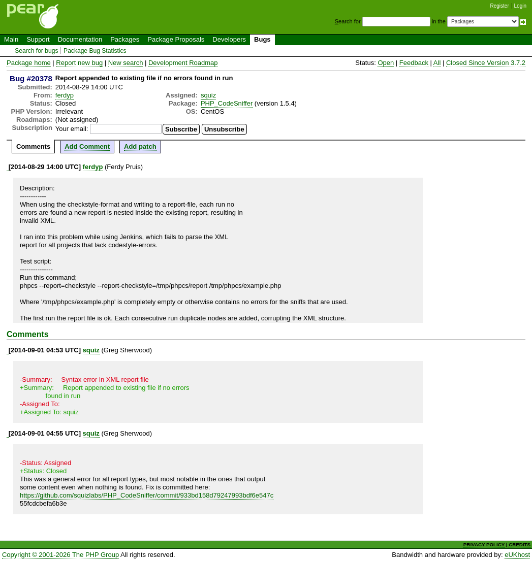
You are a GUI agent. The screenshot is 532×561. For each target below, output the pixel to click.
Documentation (80, 39)
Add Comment (87, 146)
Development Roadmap (183, 63)
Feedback (413, 63)
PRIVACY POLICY (484, 544)
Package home (29, 63)
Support (38, 39)
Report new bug (79, 63)
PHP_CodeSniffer (227, 103)
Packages (124, 39)
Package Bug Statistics (95, 50)
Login (520, 6)
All (437, 63)
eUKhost (517, 554)
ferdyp (64, 95)
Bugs (262, 39)
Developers (229, 39)
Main (11, 39)
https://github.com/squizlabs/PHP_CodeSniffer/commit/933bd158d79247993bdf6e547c (146, 495)
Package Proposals (175, 39)
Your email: (71, 129)
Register (499, 6)
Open (386, 63)
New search (125, 63)
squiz (208, 95)
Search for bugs (36, 50)
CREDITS (519, 544)
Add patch (140, 146)
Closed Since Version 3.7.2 (485, 63)
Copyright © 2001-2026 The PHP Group (60, 554)
